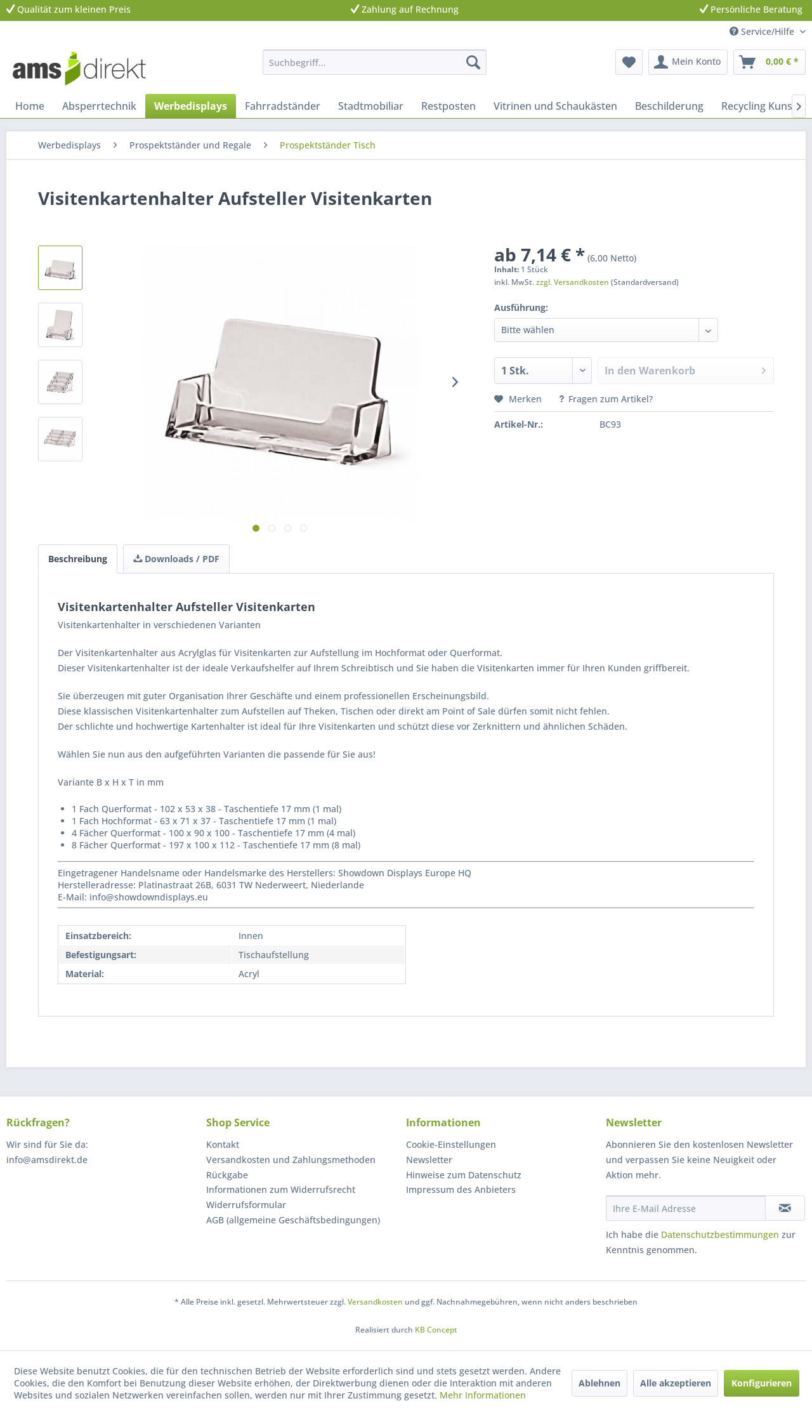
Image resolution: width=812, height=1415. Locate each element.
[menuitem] (375, 62)
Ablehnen (599, 1383)
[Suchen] (473, 62)
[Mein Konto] (688, 62)
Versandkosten (375, 1301)
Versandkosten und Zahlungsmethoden (291, 1160)
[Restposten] (448, 106)
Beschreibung (77, 559)
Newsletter (429, 1160)
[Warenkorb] (769, 62)
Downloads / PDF (176, 559)
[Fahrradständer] (282, 106)
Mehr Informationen (483, 1395)
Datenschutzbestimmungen (720, 1234)
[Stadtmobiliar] (370, 106)
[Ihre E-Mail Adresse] (686, 1208)
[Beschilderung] (669, 106)
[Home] (29, 106)
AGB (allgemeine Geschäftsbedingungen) (293, 1220)
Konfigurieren (761, 1383)
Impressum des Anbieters (461, 1189)
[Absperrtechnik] (99, 106)
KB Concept (436, 1329)
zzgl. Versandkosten (572, 282)
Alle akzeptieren (675, 1383)
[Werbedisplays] (190, 106)
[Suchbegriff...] (375, 62)
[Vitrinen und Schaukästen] (555, 106)
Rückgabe (227, 1175)
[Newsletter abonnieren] (785, 1208)
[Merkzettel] (629, 62)
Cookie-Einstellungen (451, 1144)
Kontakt (222, 1144)
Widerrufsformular (246, 1205)
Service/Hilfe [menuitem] (763, 31)
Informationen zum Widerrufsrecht (280, 1189)
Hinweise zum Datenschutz (463, 1175)
